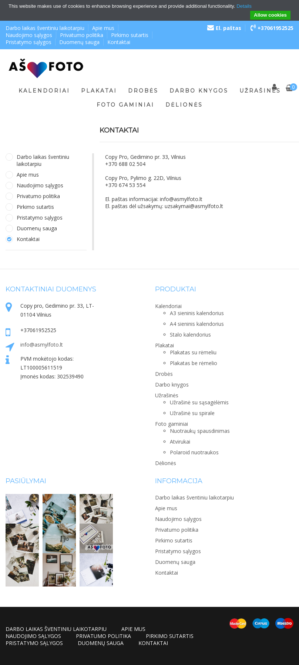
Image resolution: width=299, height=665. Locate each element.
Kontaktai (118, 42)
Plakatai (99, 90)
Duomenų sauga (79, 42)
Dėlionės (184, 104)
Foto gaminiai (125, 104)
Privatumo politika (81, 35)
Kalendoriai (44, 90)
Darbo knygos (198, 90)
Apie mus (103, 27)
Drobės (143, 90)
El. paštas (224, 27)
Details (244, 6)
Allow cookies (270, 15)
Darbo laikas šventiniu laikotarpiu (45, 27)
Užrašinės (260, 90)
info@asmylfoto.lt (41, 344)
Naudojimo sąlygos (29, 35)
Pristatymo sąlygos (28, 42)
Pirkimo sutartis (129, 35)
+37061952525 (272, 27)
